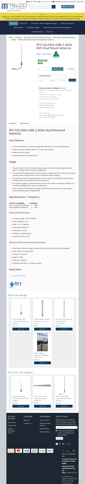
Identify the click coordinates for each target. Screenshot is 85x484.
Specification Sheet (18, 276)
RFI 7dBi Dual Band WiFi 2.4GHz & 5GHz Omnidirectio (64, 321)
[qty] (42, 80)
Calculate (73, 80)
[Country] (52, 80)
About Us (50, 32)
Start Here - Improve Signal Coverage (44, 23)
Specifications (24, 123)
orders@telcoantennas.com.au (53, 115)
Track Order (12, 425)
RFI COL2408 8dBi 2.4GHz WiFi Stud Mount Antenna (64, 398)
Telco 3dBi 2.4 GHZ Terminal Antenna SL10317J (40, 398)
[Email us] (57, 443)
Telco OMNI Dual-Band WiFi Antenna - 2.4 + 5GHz (42, 321)
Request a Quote (33, 1)
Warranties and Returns (45, 424)
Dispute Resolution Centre (11, 431)
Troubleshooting (37, 32)
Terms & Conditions (64, 433)
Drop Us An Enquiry (67, 23)
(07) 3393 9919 (49, 117)
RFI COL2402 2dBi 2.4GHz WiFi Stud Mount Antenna (20, 321)
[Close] (42, 14)
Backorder (64, 406)
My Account (24, 23)
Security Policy (45, 432)
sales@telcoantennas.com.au (63, 1)
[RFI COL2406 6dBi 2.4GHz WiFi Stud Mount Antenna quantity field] (43, 69)
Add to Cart (57, 69)
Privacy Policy (44, 429)
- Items (68, 6)
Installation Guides (33, 27)
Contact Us (27, 423)
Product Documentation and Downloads (57, 27)
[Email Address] (66, 427)
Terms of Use (44, 420)
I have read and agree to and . (65, 433)
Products (13, 23)
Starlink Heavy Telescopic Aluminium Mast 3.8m (41, 355)
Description (13, 123)
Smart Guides (18, 27)
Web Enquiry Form (46, 1)
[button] (71, 69)
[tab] (13, 123)
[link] (60, 443)
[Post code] (62, 80)
